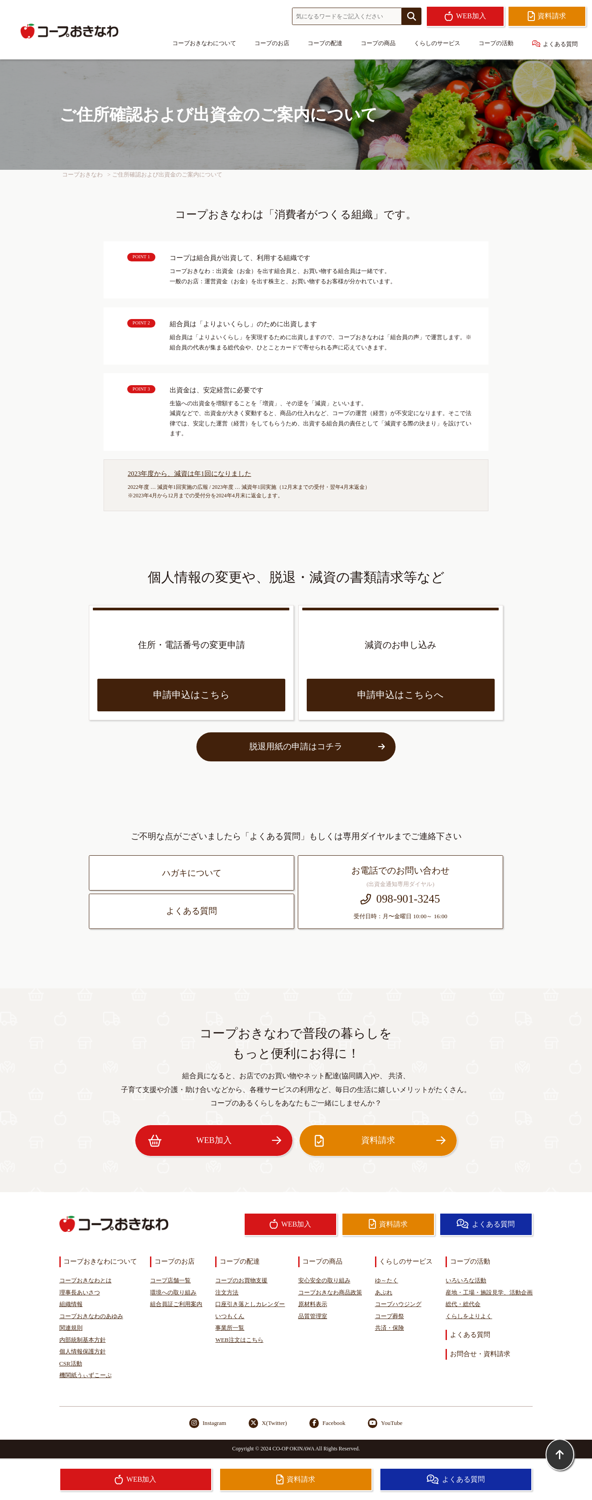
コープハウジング (398, 1304)
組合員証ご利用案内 (176, 1304)
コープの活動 (496, 43)
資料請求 (378, 1140)
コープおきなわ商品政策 (330, 1292)
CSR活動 (70, 1363)
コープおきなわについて (204, 43)
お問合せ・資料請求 (480, 1353)
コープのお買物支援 (241, 1280)
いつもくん (229, 1316)
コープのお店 (271, 43)
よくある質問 (555, 43)
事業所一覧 (229, 1327)
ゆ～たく (386, 1280)
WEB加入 (213, 1140)
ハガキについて (191, 873)
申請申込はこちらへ (400, 694)
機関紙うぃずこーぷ (85, 1375)
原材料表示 (312, 1304)
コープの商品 (378, 43)
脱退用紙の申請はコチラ (316, 746)
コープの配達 (325, 43)
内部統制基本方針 (82, 1339)
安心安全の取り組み (324, 1280)
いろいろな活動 (466, 1280)
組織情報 (71, 1304)
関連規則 (71, 1327)
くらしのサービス (437, 43)
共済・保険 (389, 1327)
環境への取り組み (173, 1292)
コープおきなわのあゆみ (91, 1316)
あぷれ (383, 1292)
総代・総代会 (463, 1304)
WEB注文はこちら (239, 1339)
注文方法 (226, 1292)
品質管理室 (312, 1316)
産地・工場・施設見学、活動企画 (489, 1292)
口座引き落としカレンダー (250, 1304)
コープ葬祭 (389, 1316)
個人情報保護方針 (82, 1351)
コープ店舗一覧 (170, 1280)
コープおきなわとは (85, 1280)
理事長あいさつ (79, 1292)
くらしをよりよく (469, 1316)
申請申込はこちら (191, 694)
